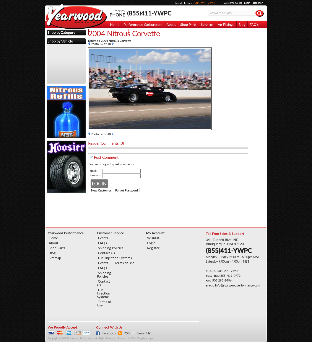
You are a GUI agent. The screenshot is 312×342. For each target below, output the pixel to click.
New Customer (101, 190)
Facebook (109, 333)
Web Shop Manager (142, 338)
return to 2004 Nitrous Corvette (109, 41)
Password (95, 175)
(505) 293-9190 (204, 3)
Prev (89, 43)
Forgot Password (126, 190)
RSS (127, 333)
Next (113, 43)
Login (247, 2)
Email (93, 170)
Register (258, 2)
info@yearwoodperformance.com (237, 285)
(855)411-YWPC (149, 13)
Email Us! (144, 333)
